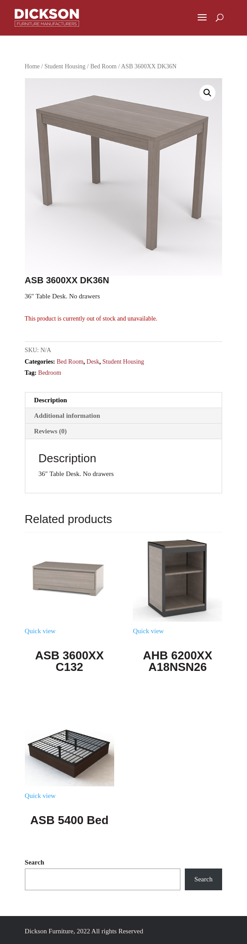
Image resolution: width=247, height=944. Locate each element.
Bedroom (49, 372)
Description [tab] (50, 400)
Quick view (40, 631)
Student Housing (64, 66)
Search (34, 862)
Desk (93, 361)
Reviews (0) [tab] (50, 431)
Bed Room (103, 66)
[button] (207, 93)
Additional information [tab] (67, 415)
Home (32, 66)
